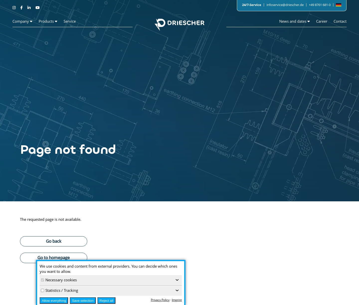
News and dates (294, 21)
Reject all (106, 301)
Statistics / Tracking (59, 290)
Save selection (83, 301)
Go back (53, 241)
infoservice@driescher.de (285, 4)
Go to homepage (53, 257)
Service (70, 21)
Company (22, 21)
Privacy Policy (160, 300)
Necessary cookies (59, 279)
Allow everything (54, 301)
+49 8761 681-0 (320, 4)
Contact (340, 21)
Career (321, 21)
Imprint (177, 300)
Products (48, 21)
